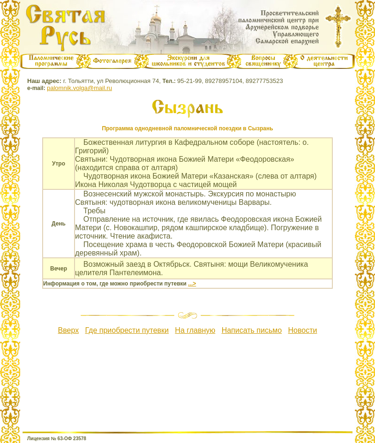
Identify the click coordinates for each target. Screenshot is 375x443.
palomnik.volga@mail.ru (79, 87)
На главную (195, 330)
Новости (302, 330)
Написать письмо (252, 330)
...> (192, 283)
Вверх (68, 330)
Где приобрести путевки (127, 330)
